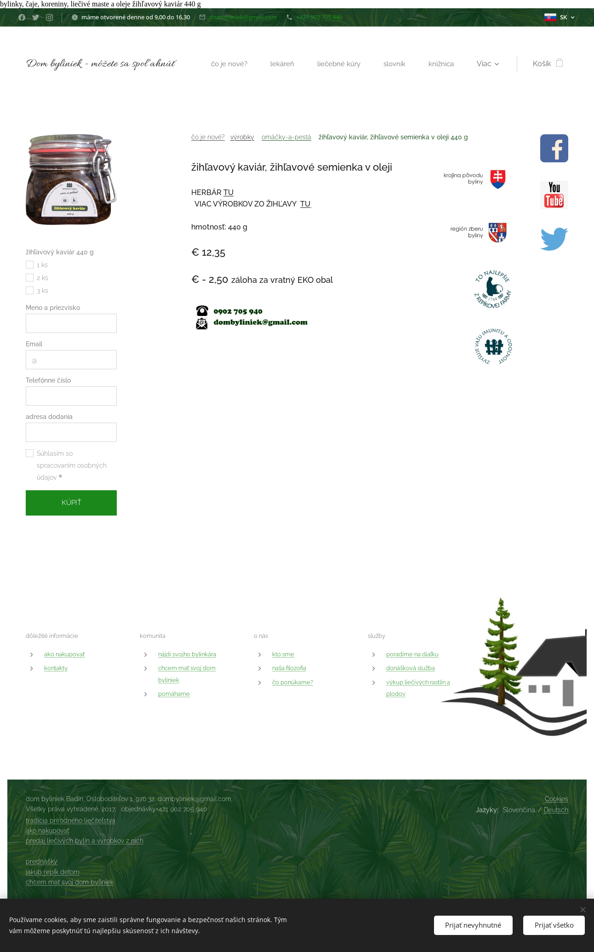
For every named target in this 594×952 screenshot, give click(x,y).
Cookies (556, 799)
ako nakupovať (64, 654)
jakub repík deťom (53, 872)
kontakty (56, 668)
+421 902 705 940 (319, 17)
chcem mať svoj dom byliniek (70, 882)
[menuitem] (226, 63)
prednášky (41, 861)
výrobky (242, 137)
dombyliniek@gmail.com (243, 17)
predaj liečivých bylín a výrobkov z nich (84, 840)
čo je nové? (208, 137)
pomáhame (174, 693)
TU (228, 192)
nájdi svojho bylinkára (187, 654)
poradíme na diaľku (412, 654)
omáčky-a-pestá (286, 137)
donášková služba (410, 668)
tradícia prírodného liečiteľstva (70, 820)
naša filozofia (289, 668)
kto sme (283, 654)
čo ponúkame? (292, 682)
